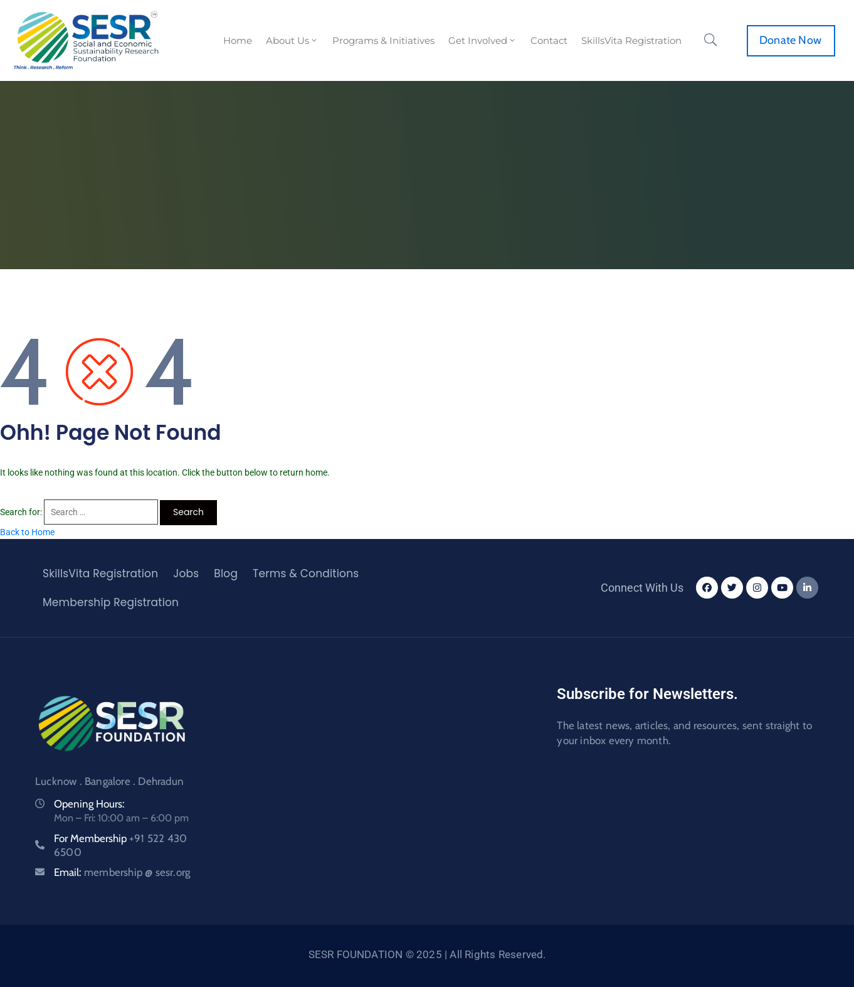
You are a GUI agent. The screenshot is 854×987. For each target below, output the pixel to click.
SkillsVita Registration (631, 40)
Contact (548, 40)
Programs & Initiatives (383, 40)
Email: (122, 872)
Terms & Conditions (306, 573)
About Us (292, 40)
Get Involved (482, 40)
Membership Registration (111, 602)
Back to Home (27, 532)
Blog (226, 573)
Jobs (186, 573)
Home (237, 40)
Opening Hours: (89, 804)
